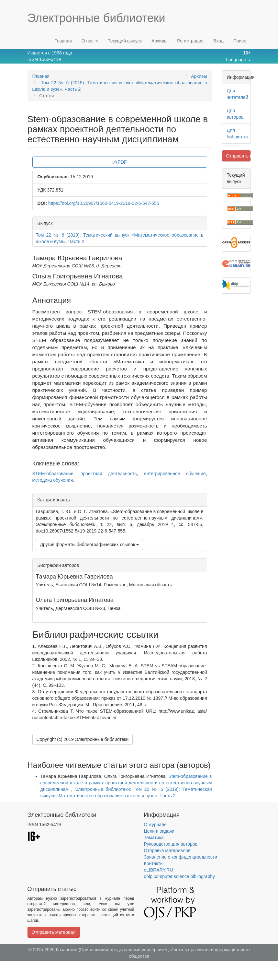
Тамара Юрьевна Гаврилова (77, 258)
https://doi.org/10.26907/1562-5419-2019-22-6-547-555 (103, 203)
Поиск (239, 40)
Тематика (154, 837)
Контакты (153, 863)
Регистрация (190, 40)
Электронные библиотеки (96, 18)
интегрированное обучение (175, 473)
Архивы (159, 40)
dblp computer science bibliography (179, 876)
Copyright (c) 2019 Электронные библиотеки (83, 739)
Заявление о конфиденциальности (180, 857)
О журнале (155, 824)
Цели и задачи (159, 831)
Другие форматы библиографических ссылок (89, 544)
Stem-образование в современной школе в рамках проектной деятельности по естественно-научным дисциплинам (126, 783)
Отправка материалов (167, 850)
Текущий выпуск (125, 40)
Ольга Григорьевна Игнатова (77, 276)
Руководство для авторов (170, 844)
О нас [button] (90, 40)
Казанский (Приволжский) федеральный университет (112, 949)
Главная (63, 40)
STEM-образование (52, 473)
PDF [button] (120, 162)
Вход (218, 40)
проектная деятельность (109, 473)
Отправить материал (238, 155)
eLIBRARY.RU (158, 870)
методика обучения (52, 480)
